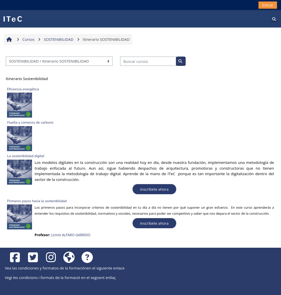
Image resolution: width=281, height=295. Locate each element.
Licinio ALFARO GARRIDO (71, 234)
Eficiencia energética (23, 89)
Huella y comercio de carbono (30, 122)
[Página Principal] (12, 18)
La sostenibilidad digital (25, 156)
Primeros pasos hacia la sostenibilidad (37, 201)
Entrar (267, 5)
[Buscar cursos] (148, 61)
